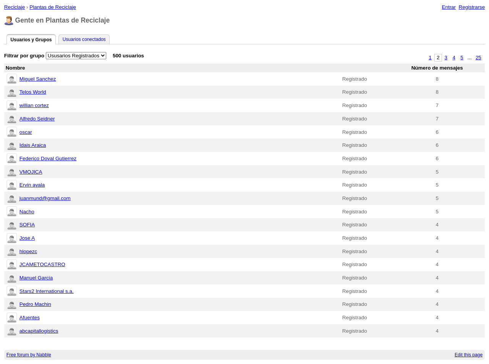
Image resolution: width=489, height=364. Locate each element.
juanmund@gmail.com (45, 198)
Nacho (26, 211)
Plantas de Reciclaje (52, 7)
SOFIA (27, 224)
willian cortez (34, 105)
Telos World (32, 92)
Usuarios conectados (84, 39)
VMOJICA (30, 172)
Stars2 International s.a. (46, 291)
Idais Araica (32, 145)
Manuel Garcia (36, 278)
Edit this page (469, 355)
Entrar (449, 7)
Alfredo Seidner (37, 119)
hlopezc (28, 251)
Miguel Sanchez (37, 79)
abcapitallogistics (38, 331)
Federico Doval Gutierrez (47, 158)
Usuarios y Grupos (31, 39)
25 (478, 57)
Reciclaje (14, 7)
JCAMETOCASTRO (42, 264)
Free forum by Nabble (28, 355)
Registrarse (472, 7)
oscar (25, 132)
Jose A (27, 238)
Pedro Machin (35, 304)
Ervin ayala (32, 185)
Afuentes (29, 317)
